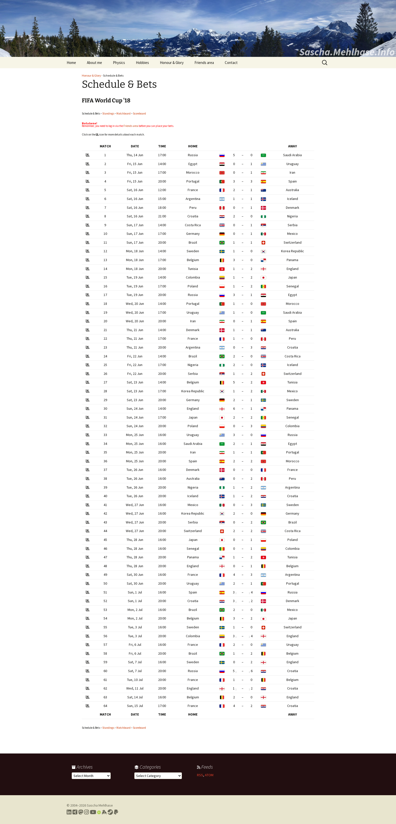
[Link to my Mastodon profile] (80, 812)
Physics (119, 62)
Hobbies (142, 62)
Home (71, 62)
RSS (200, 775)
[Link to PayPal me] (116, 812)
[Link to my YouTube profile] (93, 812)
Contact (231, 62)
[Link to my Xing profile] (74, 812)
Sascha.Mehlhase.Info (347, 51)
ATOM (209, 775)
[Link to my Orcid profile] (99, 812)
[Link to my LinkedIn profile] (69, 812)
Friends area (204, 62)
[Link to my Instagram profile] (86, 812)
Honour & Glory (172, 62)
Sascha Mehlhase (100, 805)
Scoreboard (139, 113)
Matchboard (123, 113)
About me (94, 62)
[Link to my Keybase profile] (104, 812)
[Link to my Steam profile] (110, 812)
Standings (108, 113)
